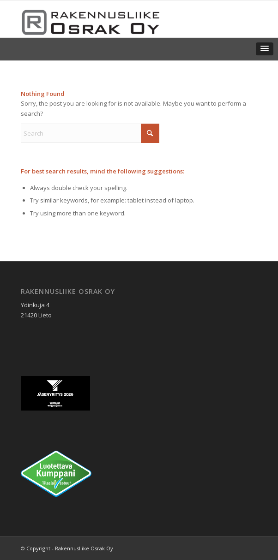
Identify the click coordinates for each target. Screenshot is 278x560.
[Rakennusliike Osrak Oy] (115, 18)
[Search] (90, 133)
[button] (264, 48)
